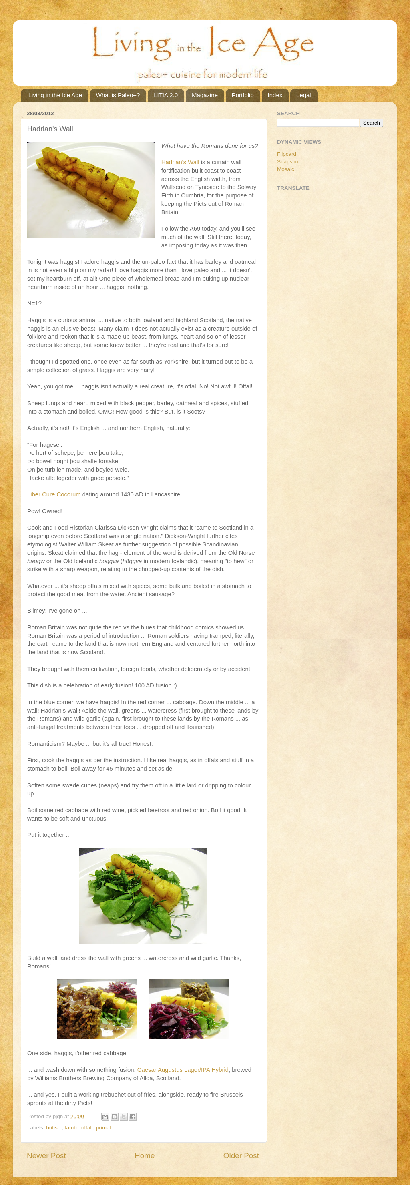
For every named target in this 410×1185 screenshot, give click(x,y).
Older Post (241, 1155)
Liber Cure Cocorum (54, 494)
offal (87, 1128)
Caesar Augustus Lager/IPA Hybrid (183, 1070)
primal (103, 1128)
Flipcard (286, 154)
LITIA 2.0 (166, 95)
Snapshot (288, 162)
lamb (71, 1128)
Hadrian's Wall (180, 162)
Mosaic (285, 169)
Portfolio (243, 95)
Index (275, 95)
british (54, 1128)
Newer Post (46, 1155)
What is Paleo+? (118, 95)
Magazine (205, 95)
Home (145, 1155)
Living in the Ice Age (55, 95)
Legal (303, 95)
